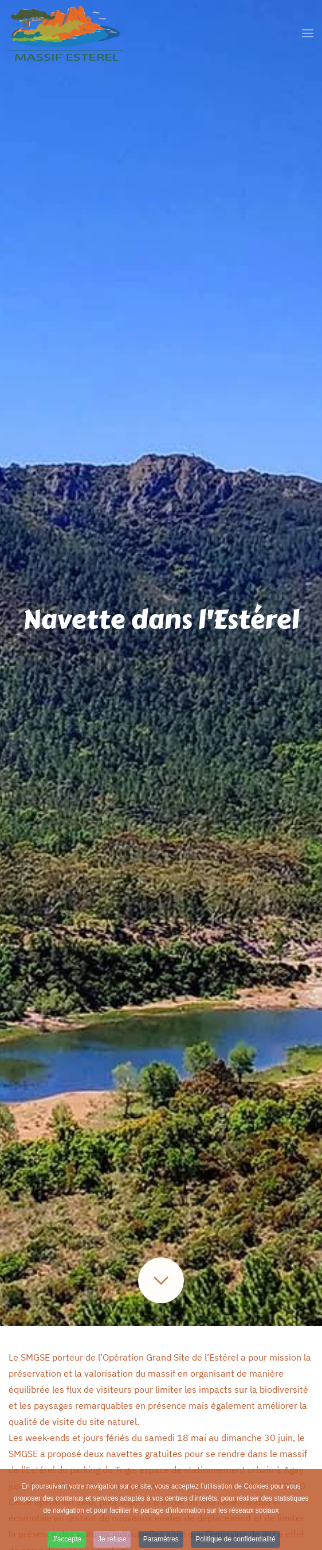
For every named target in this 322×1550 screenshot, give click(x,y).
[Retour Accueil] (66, 33)
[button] (307, 33)
